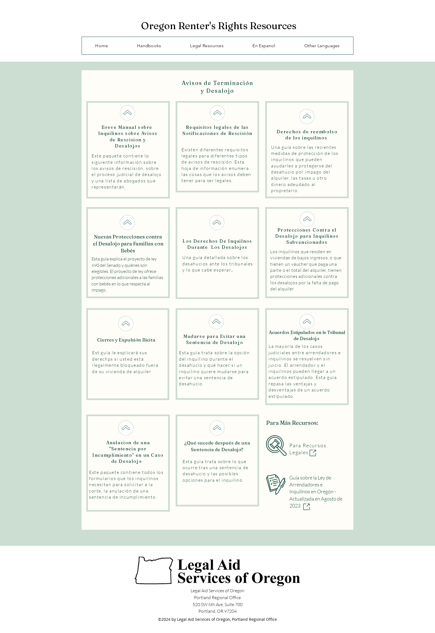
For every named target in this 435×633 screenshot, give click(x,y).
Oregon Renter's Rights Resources (218, 26)
